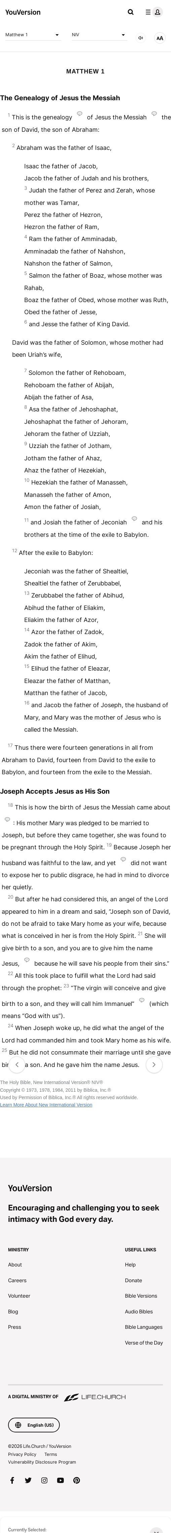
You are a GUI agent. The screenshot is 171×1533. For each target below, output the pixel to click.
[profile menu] (153, 12)
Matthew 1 (33, 35)
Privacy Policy (22, 1454)
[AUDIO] (140, 38)
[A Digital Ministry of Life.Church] (85, 1393)
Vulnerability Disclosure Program (42, 1462)
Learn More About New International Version (46, 1105)
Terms (50, 1454)
